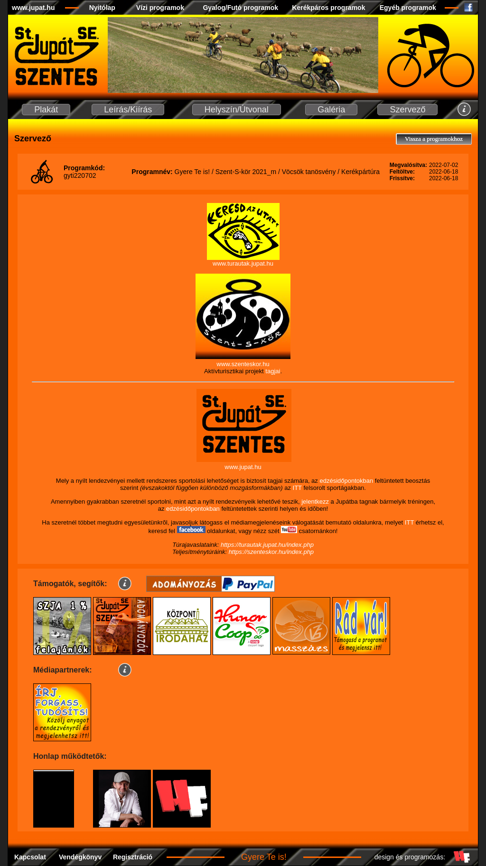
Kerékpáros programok (328, 7)
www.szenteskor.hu (242, 364)
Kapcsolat (30, 857)
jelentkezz (315, 501)
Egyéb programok (408, 7)
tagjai (272, 371)
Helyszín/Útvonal (237, 109)
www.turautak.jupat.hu (243, 263)
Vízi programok (160, 7)
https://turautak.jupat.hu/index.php (267, 544)
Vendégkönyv (80, 857)
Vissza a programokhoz (434, 138)
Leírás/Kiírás (128, 109)
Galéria (331, 109)
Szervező (407, 109)
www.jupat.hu (33, 7)
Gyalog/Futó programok (240, 7)
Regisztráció (132, 857)
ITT (297, 487)
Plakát (46, 109)
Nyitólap (102, 7)
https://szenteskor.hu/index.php (271, 551)
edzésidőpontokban (346, 480)
